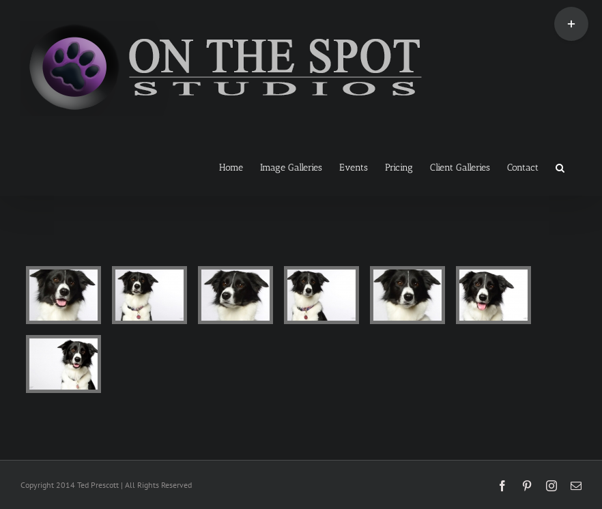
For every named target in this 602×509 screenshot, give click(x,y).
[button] (560, 166)
